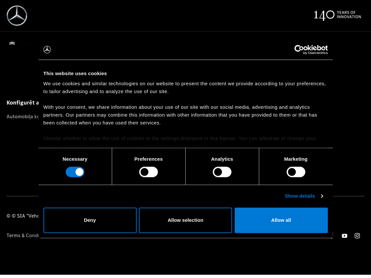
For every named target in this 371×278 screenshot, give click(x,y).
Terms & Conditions (29, 235)
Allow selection (185, 220)
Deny (90, 220)
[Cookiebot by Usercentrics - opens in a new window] (299, 50)
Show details (300, 196)
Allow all (281, 220)
